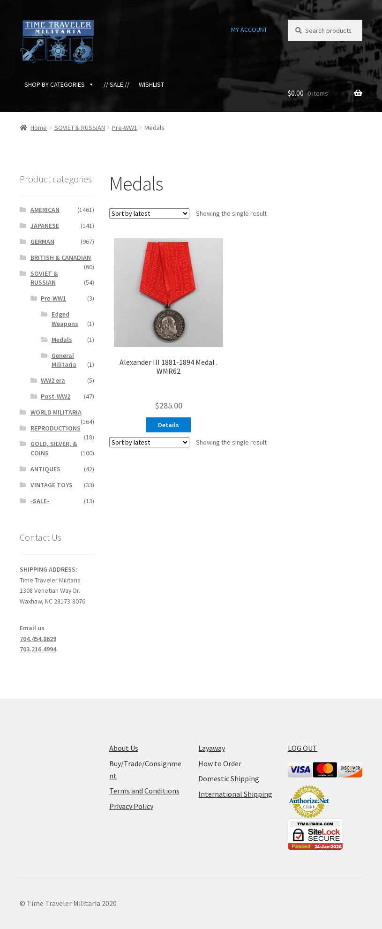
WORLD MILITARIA (56, 412)
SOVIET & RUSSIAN (79, 127)
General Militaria (64, 360)
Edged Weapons (65, 319)
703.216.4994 (38, 649)
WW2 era (53, 380)
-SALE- (39, 501)
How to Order (219, 763)
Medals (62, 339)
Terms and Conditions (144, 790)
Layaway (211, 748)
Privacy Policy (131, 806)
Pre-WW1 (124, 127)
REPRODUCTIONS (55, 428)
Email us (32, 628)
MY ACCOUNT (249, 29)
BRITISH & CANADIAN (60, 257)
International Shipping (235, 794)
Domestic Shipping (228, 778)
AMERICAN (45, 209)
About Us (123, 748)
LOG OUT (302, 748)
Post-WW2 (55, 396)
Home (38, 127)
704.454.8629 (38, 638)
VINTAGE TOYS (51, 485)
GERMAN (42, 241)
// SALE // (116, 84)
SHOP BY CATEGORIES (59, 84)
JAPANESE (44, 225)
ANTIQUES (45, 469)
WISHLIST (151, 84)
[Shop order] (149, 213)
